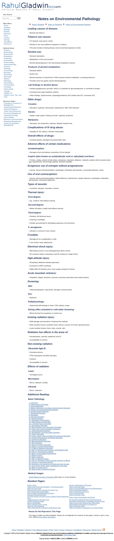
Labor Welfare (9, 117)
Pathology (7, 81)
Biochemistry (8, 54)
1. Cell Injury (33, 403)
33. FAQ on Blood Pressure (39, 459)
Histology (7, 68)
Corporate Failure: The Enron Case (38, 499)
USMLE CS (8, 93)
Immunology (8, 70)
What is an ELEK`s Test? (77, 495)
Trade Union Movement (12, 111)
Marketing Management (12, 121)
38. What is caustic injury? (38, 467)
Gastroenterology (10, 64)
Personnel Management (12, 113)
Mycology (7, 73)
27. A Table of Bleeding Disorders (41, 448)
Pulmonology (8, 89)
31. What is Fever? (36, 455)
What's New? (96, 530)
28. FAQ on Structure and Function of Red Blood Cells (48, 450)
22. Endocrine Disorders (37, 439)
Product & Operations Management (11, 124)
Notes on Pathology (55, 24)
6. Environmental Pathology (39, 411)
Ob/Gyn (6, 79)
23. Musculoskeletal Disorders (40, 441)
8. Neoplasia (33, 415)
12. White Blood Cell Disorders (40, 422)
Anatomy (7, 50)
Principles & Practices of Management (12, 104)
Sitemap (7, 40)
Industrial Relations (11, 109)
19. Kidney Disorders (36, 434)
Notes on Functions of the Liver (79, 491)
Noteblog (7, 27)
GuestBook (8, 42)
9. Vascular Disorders (36, 417)
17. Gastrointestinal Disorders (39, 431)
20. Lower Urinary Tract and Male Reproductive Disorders (49, 436)
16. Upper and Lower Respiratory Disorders (44, 429)
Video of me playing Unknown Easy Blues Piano (84, 503)
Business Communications (13, 119)
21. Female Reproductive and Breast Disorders (46, 438)
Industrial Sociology (11, 115)
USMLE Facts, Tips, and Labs (12, 96)
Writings (7, 29)
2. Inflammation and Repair (38, 404)
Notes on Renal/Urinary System (37, 504)
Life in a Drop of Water (76, 493)
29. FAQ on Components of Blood (41, 452)
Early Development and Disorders (37, 491)
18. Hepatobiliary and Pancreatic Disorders (44, 432)
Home (6, 25)
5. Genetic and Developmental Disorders (43, 410)
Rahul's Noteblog (38, 24)
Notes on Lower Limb (34, 488)
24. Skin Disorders (35, 443)
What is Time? (31, 485)
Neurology (7, 77)
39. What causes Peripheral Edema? (42, 469)
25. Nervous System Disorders (40, 445)
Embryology (8, 60)
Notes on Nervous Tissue (77, 487)
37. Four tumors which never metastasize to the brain (48, 466)
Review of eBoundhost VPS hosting (80, 485)
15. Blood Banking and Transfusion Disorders (45, 427)
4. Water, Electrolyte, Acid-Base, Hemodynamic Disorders (49, 408)
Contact (6, 38)
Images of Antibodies (34, 503)
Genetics (7, 66)
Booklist (6, 32)
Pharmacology (9, 85)
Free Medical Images (40, 530)
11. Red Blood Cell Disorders (39, 420)
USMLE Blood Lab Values (35, 501)
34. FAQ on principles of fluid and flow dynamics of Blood (49, 460)
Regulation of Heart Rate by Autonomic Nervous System (87, 501)
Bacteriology (8, 52)
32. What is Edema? (36, 457)
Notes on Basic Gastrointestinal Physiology (40, 493)
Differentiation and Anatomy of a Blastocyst (83, 504)
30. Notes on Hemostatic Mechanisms (42, 453)
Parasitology (8, 83)
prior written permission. (47, 517)
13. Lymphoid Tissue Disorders (40, 424)
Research (7, 34)
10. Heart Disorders (36, 418)
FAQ (56, 530)
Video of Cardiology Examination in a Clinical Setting (86, 507)
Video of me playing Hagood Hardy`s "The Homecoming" (45, 487)
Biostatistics (8, 56)
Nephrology (8, 75)
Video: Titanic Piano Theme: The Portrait (82, 497)
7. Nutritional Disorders (37, 413)
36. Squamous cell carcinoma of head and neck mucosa (49, 464)
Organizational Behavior (12, 107)
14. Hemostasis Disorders (38, 425)
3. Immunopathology (36, 406)
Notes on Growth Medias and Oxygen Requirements (85, 488)
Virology (7, 91)
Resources (8, 44)
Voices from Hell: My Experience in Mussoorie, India (44, 507)
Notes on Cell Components (35, 506)
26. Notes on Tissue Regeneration (41, 446)
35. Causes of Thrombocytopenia (41, 462)
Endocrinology (9, 62)
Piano (6, 36)
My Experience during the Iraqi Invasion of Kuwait (85, 499)
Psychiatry (7, 87)
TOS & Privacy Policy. (69, 535)
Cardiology (8, 58)
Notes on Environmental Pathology (78, 24)
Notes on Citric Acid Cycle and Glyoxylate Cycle (42, 490)
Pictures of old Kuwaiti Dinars (36, 495)
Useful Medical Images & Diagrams (42, 477)
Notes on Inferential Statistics (78, 490)
